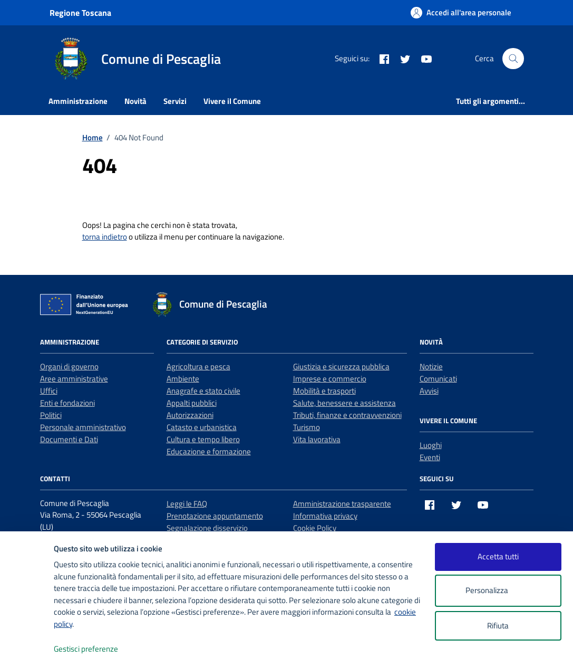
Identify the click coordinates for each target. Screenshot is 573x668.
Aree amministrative (74, 379)
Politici (51, 415)
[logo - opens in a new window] (27, 649)
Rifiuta (498, 625)
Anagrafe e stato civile (203, 391)
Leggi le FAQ (187, 504)
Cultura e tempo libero (203, 439)
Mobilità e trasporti (324, 391)
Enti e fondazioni (67, 403)
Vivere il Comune (232, 101)
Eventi (430, 457)
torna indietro (104, 237)
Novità (135, 101)
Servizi (175, 101)
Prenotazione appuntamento (215, 516)
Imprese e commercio (329, 379)
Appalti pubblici (192, 403)
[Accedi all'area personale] (461, 12)
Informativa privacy (325, 516)
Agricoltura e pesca (198, 366)
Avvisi (429, 391)
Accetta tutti (498, 556)
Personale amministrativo (83, 427)
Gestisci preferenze (97, 649)
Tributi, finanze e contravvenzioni (347, 415)
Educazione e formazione (209, 451)
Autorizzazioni (190, 415)
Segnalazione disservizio (207, 528)
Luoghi (431, 445)
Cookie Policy (314, 528)
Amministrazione (78, 101)
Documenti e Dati (69, 439)
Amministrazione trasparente (342, 504)
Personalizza (497, 591)
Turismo (306, 427)
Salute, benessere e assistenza (344, 403)
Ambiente (183, 379)
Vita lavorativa (317, 439)
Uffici (48, 391)
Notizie (431, 366)
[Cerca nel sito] (512, 58)
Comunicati (438, 379)
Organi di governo (69, 366)
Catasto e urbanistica (202, 427)
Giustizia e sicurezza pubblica (341, 366)
